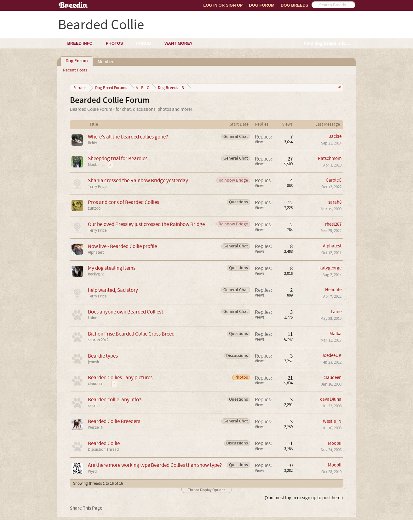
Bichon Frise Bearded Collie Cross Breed (131, 333)
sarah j (94, 405)
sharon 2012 (98, 339)
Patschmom (329, 158)
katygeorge (330, 268)
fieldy (92, 142)
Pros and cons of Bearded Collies (123, 202)
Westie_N (95, 427)
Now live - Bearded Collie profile (122, 246)
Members (106, 62)
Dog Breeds (294, 5)
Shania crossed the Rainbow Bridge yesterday (138, 180)
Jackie (335, 136)
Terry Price (97, 186)
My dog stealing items (111, 268)
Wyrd (92, 471)
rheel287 (333, 224)
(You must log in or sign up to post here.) (304, 498)
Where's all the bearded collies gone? (128, 136)
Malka (335, 334)
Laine (92, 317)
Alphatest (96, 252)
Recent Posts (75, 70)
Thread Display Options (206, 490)
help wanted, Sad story (113, 290)
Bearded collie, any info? (114, 399)
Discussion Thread (103, 449)
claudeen (95, 383)
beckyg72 (96, 274)
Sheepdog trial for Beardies (117, 158)
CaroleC (333, 180)
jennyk (93, 362)
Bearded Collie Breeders (114, 421)
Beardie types (103, 355)
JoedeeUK (331, 356)
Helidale (333, 290)
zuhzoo (94, 208)
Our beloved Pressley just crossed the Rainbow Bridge (146, 224)
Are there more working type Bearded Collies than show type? (155, 465)
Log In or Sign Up (223, 5)
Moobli (93, 164)
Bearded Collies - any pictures (120, 377)
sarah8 (334, 202)
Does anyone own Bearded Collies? (125, 311)
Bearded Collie (104, 443)
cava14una (330, 399)
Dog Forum (261, 5)
